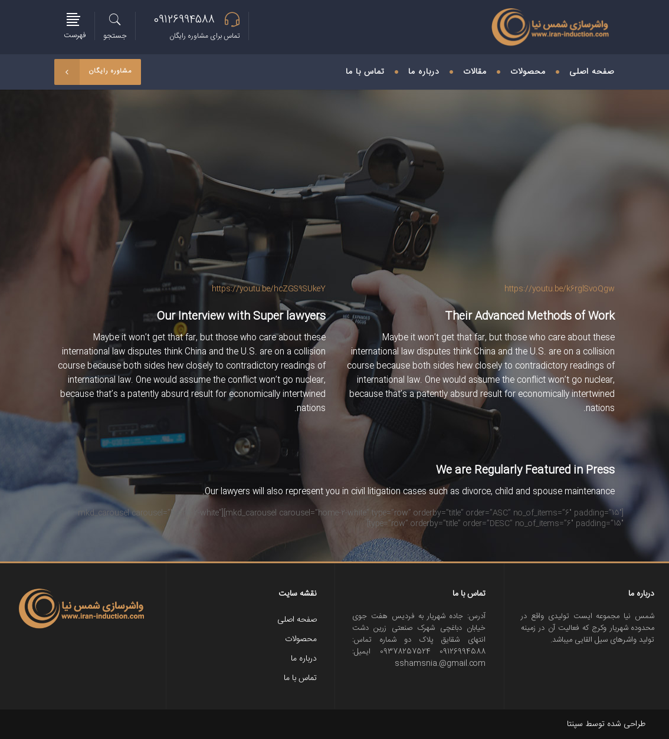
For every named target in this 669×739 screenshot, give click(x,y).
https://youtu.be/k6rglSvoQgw (559, 289)
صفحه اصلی (297, 620)
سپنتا (575, 724)
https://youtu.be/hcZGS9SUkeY (269, 289)
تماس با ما (300, 678)
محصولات (301, 639)
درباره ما (304, 659)
